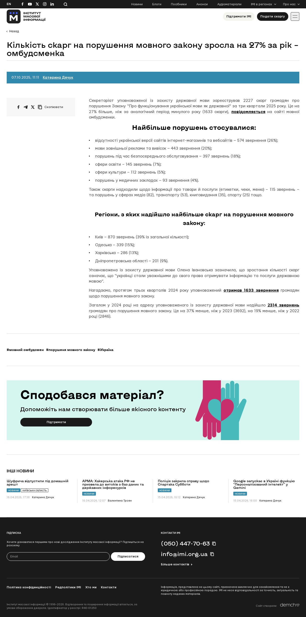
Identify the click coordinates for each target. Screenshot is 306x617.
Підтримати (56, 422)
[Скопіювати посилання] (52, 107)
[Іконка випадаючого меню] (295, 16)
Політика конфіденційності (29, 587)
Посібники (179, 4)
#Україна (105, 349)
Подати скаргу (272, 16)
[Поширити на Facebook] (18, 107)
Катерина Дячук (58, 77)
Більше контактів (175, 564)
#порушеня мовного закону (70, 349)
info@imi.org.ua (184, 554)
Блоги (156, 4)
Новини (137, 4)
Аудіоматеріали (229, 4)
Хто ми (91, 587)
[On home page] (26, 16)
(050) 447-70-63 (185, 543)
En (9, 4)
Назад (14, 31)
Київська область (34, 490)
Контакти (108, 587)
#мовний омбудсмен (25, 349)
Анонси (202, 4)
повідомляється (248, 112)
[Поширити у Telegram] (25, 107)
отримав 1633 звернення (251, 290)
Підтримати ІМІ (238, 16)
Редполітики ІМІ (68, 587)
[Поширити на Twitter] (33, 107)
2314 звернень (283, 305)
